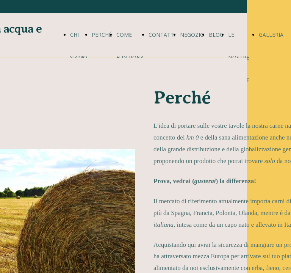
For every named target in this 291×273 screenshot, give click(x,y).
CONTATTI (162, 34)
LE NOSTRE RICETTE (238, 57)
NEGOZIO (192, 34)
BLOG (216, 34)
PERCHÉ (102, 34)
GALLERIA (271, 34)
